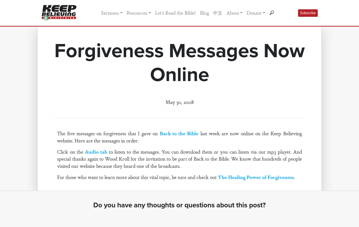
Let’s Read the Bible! (175, 12)
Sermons (110, 12)
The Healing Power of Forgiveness (256, 177)
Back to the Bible (179, 133)
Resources (137, 12)
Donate (254, 12)
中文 (217, 12)
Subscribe (308, 13)
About (232, 12)
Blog (204, 12)
